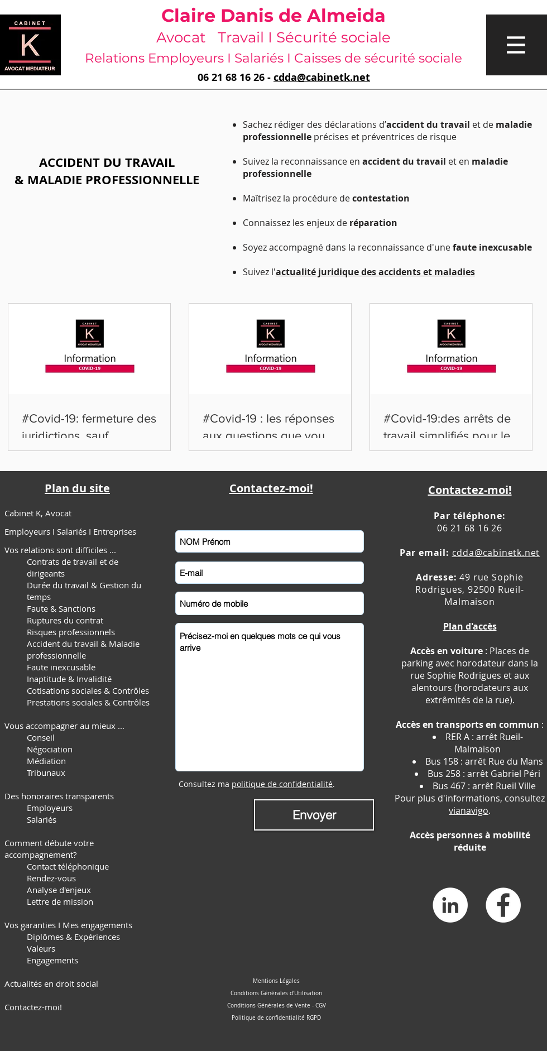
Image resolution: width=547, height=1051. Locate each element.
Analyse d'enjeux (59, 889)
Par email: (426, 552)
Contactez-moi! (33, 1006)
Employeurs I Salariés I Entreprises (70, 531)
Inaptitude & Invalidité (69, 678)
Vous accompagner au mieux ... (64, 725)
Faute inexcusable (61, 667)
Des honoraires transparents (59, 796)
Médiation (46, 760)
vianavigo (468, 810)
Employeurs (50, 807)
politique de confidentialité (282, 784)
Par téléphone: (469, 516)
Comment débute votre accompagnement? (49, 848)
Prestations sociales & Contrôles (88, 702)
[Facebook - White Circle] (503, 905)
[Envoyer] (314, 815)
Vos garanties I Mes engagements (68, 924)
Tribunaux (46, 772)
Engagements (52, 960)
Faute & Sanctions (61, 608)
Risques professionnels (71, 631)
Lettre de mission (60, 901)
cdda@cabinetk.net (322, 77)
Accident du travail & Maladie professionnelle (83, 649)
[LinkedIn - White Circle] (450, 905)
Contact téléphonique (68, 866)
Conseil (41, 737)
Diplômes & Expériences (73, 936)
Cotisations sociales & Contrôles (88, 690)
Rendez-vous (51, 878)
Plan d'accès (470, 626)
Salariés (41, 819)
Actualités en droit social (51, 983)
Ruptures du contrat (65, 620)
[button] (516, 45)
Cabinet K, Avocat (37, 513)
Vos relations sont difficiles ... (60, 549)
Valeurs (41, 948)
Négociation (50, 749)
